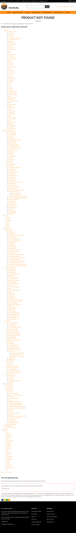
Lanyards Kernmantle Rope (15, 404)
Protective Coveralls (13, 149)
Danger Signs (12, 233)
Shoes (7, 222)
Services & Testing (35, 1)
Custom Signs (12, 232)
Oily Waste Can (12, 253)
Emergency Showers (11, 269)
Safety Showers (12, 272)
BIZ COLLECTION (10, 468)
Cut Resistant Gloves (13, 172)
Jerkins (10, 65)
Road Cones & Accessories (15, 380)
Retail (10, 288)
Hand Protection (10, 165)
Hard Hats (11, 154)
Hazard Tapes (9, 388)
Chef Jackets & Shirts (13, 101)
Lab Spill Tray (12, 325)
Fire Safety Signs (12, 237)
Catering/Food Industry (14, 290)
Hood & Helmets (12, 212)
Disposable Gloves (13, 175)
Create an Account (51, 514)
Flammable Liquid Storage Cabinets (17, 254)
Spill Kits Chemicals (13, 346)
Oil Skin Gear (12, 114)
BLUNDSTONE (9, 440)
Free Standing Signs (13, 238)
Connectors (11, 414)
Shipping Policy (50, 522)
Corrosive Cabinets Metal (15, 256)
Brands (5, 430)
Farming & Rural (12, 298)
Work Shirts (11, 127)
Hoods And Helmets (13, 199)
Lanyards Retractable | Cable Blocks (17, 406)
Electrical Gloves (12, 183)
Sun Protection (9, 374)
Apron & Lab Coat (13, 143)
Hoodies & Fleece (13, 43)
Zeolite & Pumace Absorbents (18, 353)
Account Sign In (50, 511)
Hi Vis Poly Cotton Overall (15, 38)
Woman (8, 227)
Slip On (7, 225)
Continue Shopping (7, 472)
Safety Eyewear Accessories (15, 140)
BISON (7, 438)
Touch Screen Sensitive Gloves (16, 182)
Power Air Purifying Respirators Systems (18, 196)
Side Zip (8, 224)
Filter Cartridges (12, 188)
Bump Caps (11, 153)
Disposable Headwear (14, 144)
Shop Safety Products (36, 511)
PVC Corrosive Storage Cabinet (16, 262)
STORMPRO (9, 459)
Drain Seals (11, 343)
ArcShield (8, 437)
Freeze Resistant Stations (15, 274)
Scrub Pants (11, 72)
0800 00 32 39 (5, 521)
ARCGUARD (8, 435)
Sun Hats (11, 157)
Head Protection (10, 151)
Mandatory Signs (13, 241)
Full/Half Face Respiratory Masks (16, 190)
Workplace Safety (36, 12)
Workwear (8, 115)
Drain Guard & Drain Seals (15, 371)
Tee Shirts (11, 90)
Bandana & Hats (12, 98)
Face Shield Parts (13, 135)
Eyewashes (11, 275)
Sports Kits (11, 296)
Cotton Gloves (12, 174)
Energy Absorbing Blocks (14, 401)
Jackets (10, 106)
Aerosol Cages (12, 311)
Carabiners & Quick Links (14, 413)
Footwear (27, 12)
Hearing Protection (10, 159)
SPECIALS (67, 12)
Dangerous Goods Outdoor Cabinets (17, 266)
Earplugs (11, 162)
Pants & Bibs (12, 112)
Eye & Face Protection (11, 131)
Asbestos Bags (12, 359)
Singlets (10, 88)
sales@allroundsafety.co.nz (8, 524)
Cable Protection (10, 385)
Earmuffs (11, 161)
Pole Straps (11, 409)
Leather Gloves (12, 177)
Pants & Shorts (12, 122)
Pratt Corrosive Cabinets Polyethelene (18, 264)
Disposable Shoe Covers (14, 146)
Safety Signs (9, 230)
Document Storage (10, 267)
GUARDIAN (8, 445)
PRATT (7, 451)
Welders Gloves (12, 180)
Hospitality (8, 96)
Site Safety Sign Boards (14, 249)
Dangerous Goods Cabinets (12, 251)
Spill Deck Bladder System (15, 327)
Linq (7, 469)
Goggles (10, 136)
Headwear (11, 80)
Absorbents (11, 351)
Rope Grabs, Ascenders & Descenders (17, 416)
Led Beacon (11, 382)
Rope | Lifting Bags (13, 393)
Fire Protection (9, 387)
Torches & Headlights (11, 424)
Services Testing (35, 524)
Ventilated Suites (13, 204)
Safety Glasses (12, 138)
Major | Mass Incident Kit (15, 304)
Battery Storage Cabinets (12, 316)
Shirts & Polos (12, 49)
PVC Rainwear (12, 107)
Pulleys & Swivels (13, 421)
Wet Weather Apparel (11, 104)
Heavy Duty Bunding (13, 332)
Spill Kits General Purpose (15, 348)
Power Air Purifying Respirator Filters (17, 198)
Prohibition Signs (13, 246)
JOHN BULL (9, 448)
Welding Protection (10, 206)
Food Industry (9, 62)
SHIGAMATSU (9, 456)
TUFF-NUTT (9, 464)
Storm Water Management (12, 367)
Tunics (10, 75)
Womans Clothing (13, 94)
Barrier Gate (11, 379)
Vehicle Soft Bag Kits (13, 283)
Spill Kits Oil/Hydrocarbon (15, 350)
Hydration (8, 321)
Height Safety (9, 390)
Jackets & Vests (12, 44)
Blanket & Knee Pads (13, 207)
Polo (10, 83)
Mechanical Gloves (13, 178)
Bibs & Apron (12, 99)
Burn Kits (11, 285)
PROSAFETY (9, 453)
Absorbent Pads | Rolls (16, 354)
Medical (10, 306)
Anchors (10, 392)
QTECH (7, 455)
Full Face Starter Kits (16, 193)
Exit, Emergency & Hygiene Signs (16, 235)
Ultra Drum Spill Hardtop (14, 340)
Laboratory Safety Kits (14, 345)
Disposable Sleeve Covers (15, 148)
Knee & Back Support (11, 164)
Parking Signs (12, 245)
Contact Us (17, 1)
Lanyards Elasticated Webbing (16, 403)
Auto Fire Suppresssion (14, 317)
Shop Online (3, 1)
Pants (10, 85)
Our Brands (34, 514)
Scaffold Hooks (12, 419)
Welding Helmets (13, 203)
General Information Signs (15, 240)
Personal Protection (18, 12)
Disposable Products (11, 141)
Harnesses (11, 396)
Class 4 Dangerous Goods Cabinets (17, 257)
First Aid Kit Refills (13, 308)
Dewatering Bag (12, 369)
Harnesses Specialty (13, 398)
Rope (10, 400)
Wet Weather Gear (13, 91)
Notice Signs (12, 243)
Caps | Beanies (12, 128)
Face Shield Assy (12, 133)
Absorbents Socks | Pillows (17, 356)
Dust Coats (11, 36)
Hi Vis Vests (11, 81)
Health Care (9, 68)
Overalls (10, 46)
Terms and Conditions (52, 516)
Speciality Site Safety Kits (12, 366)
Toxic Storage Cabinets (14, 259)
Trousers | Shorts (13, 54)
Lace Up (8, 219)
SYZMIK (8, 461)
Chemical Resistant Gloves (15, 167)
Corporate (8, 51)
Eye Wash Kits (12, 295)
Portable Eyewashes (13, 277)
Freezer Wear (12, 110)
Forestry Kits (12, 293)
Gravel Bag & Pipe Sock (14, 372)
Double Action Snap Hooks (15, 417)
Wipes (10, 364)
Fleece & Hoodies (13, 78)
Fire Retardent (9, 41)
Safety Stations (12, 270)
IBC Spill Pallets (12, 337)
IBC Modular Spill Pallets (14, 335)
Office (10, 291)
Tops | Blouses (12, 59)
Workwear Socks (12, 93)
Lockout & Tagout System (12, 422)
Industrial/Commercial (14, 287)
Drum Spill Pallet (12, 324)
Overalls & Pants (12, 67)
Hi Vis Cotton (12, 33)
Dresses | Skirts (12, 57)
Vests (10, 109)
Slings (10, 411)
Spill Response (9, 341)
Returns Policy (50, 519)
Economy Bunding (13, 330)
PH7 (7, 450)
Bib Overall (11, 35)
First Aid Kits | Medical (11, 282)
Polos (10, 52)
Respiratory (11, 214)
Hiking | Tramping (13, 303)
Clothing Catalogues (25, 1)
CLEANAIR (8, 443)
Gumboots (8, 217)
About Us (12, 1)
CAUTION (8, 442)
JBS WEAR (8, 447)
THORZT (8, 463)
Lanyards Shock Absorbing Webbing (17, 408)
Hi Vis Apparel (9, 77)
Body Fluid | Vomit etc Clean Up (16, 300)
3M (7, 432)
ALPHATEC (8, 434)
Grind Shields (12, 201)
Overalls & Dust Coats (11, 31)
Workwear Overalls (13, 39)
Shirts (10, 60)
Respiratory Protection (11, 185)
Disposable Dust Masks (14, 186)
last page (36, 493)
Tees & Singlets (12, 125)
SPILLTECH (8, 458)
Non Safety (8, 220)
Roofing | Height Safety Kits (15, 395)
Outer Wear (11, 56)
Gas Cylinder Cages (10, 309)
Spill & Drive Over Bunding (12, 329)
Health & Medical (10, 361)
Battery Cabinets (13, 319)
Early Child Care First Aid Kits (15, 301)
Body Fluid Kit (12, 358)
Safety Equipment (47, 12)
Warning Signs (12, 248)
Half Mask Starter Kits (16, 194)
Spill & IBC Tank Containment (13, 333)
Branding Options (43, 1)
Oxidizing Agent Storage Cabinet (16, 261)
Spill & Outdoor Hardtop (11, 338)
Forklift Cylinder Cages (14, 312)
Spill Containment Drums (12, 322)
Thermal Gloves (12, 170)
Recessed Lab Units (13, 279)
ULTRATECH (9, 466)
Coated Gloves (12, 169)
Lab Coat (11, 70)
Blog (8, 1)
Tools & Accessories (58, 12)
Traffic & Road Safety (11, 375)
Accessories (11, 377)
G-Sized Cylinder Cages (14, 314)
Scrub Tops (11, 73)
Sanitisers (11, 363)
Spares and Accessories (14, 280)
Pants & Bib (11, 47)
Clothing (8, 12)
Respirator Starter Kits (14, 191)
